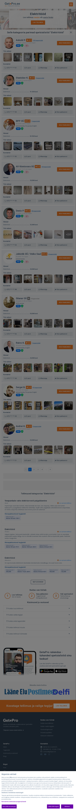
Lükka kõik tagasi (53, 806)
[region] (38, 790)
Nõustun (67, 806)
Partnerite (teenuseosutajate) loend (14, 801)
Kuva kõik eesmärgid (9, 806)
